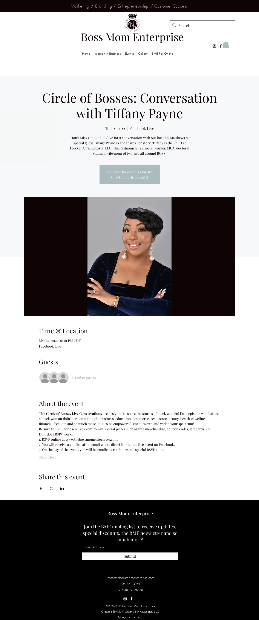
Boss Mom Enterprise (130, 513)
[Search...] (202, 26)
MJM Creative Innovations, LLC (138, 612)
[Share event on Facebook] (41, 488)
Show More (47, 457)
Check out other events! (129, 177)
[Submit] (130, 556)
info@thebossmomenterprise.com (131, 578)
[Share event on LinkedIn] (62, 488)
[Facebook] (221, 46)
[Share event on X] (51, 488)
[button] (226, 44)
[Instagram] (214, 46)
